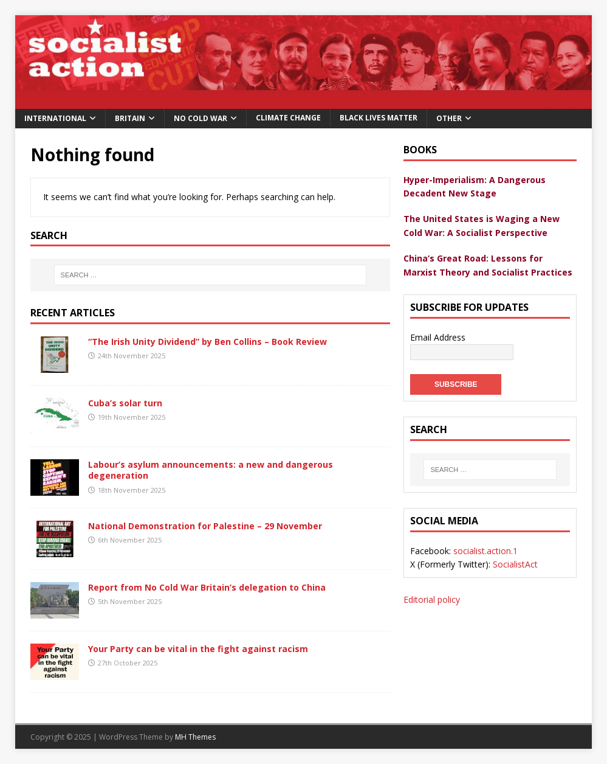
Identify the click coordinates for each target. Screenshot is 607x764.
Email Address (437, 337)
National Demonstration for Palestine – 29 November (205, 526)
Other (449, 118)
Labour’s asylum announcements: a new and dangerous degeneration (210, 470)
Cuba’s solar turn (125, 403)
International (55, 118)
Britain (130, 118)
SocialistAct (515, 564)
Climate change (288, 118)
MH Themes (195, 737)
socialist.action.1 (485, 551)
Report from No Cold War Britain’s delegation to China (207, 587)
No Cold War (200, 118)
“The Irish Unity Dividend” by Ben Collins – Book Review (207, 341)
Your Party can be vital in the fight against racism (198, 649)
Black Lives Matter (378, 118)
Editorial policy (431, 599)
